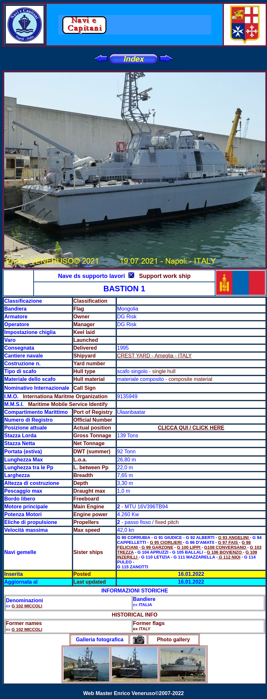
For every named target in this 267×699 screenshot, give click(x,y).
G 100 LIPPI (189, 547)
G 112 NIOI (229, 557)
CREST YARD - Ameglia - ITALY (154, 355)
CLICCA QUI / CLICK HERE (191, 427)
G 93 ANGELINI (234, 537)
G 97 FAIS (228, 542)
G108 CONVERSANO (225, 547)
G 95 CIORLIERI (166, 542)
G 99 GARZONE (156, 547)
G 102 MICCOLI (26, 606)
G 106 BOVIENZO (225, 552)
